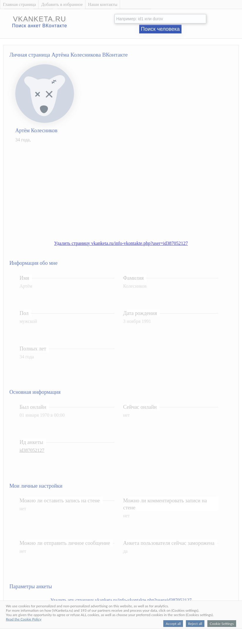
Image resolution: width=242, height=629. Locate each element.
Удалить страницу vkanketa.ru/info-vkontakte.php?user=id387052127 (121, 243)
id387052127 (31, 450)
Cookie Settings (222, 623)
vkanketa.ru (39, 19)
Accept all (173, 623)
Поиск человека (160, 29)
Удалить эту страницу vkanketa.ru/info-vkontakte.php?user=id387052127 (121, 600)
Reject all (195, 623)
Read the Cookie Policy (23, 619)
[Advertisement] (127, 188)
